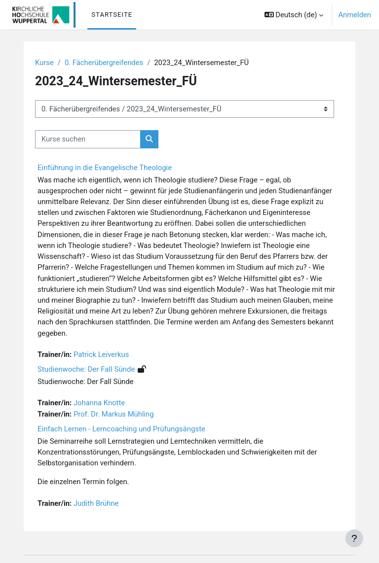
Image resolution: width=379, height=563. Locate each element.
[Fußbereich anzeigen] (354, 538)
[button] (294, 15)
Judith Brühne (96, 503)
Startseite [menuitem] (111, 14)
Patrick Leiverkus (101, 354)
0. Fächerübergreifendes (104, 62)
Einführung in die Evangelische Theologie (105, 167)
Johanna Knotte (99, 402)
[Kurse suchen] (88, 139)
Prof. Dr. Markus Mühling (114, 414)
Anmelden (354, 14)
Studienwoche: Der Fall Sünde (86, 369)
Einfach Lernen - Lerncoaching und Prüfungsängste (121, 428)
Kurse (44, 62)
